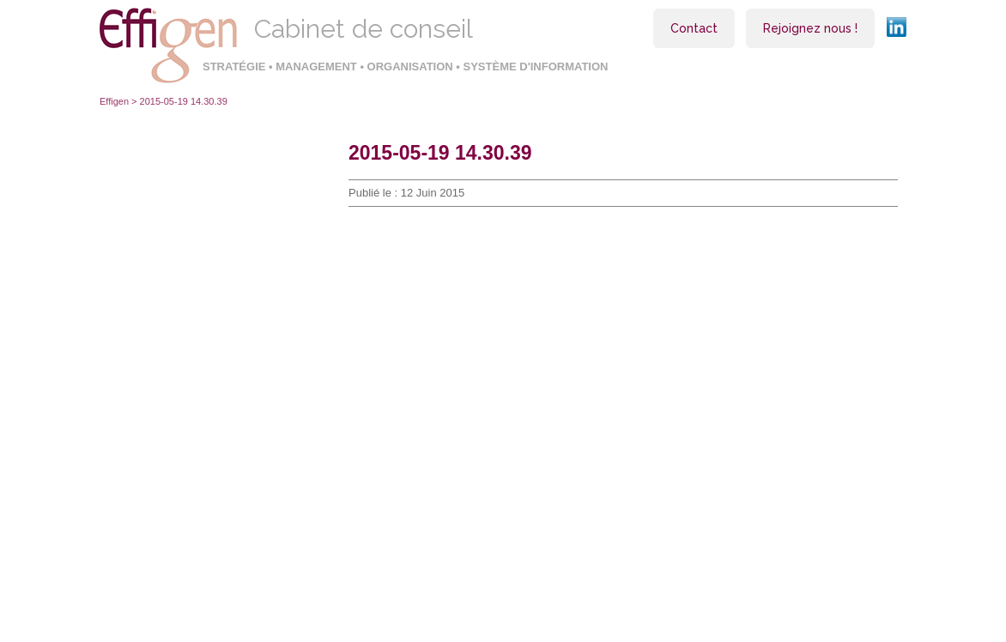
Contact (694, 28)
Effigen (114, 101)
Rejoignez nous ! (810, 28)
